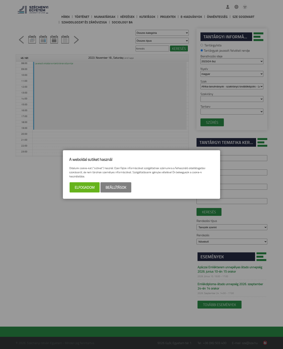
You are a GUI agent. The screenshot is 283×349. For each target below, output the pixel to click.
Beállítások (116, 187)
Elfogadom (85, 187)
